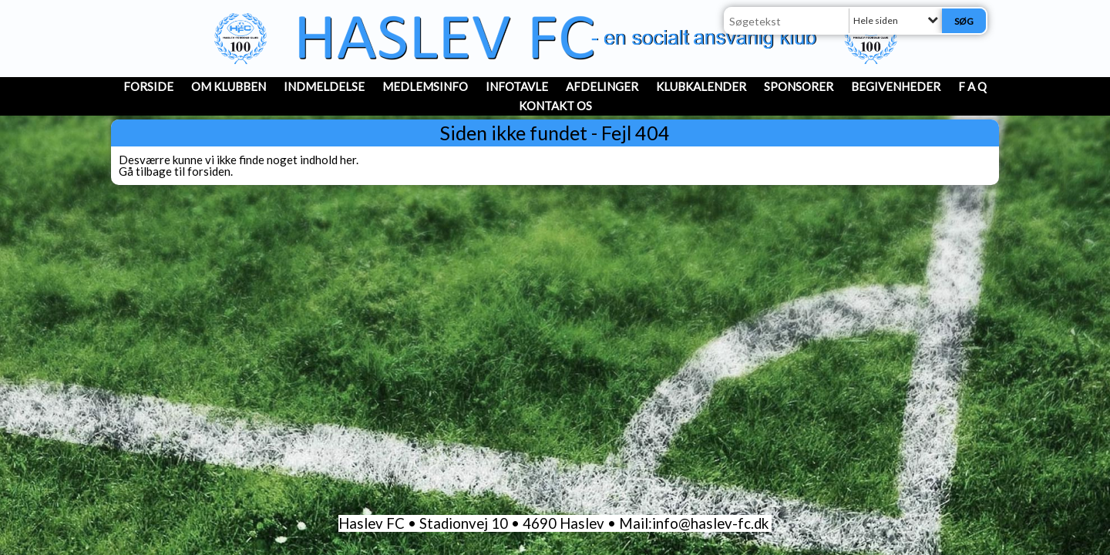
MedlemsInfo (425, 86)
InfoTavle (517, 86)
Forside (148, 86)
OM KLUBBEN (228, 86)
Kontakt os (555, 106)
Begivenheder (895, 86)
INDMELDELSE (324, 86)
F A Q (972, 86)
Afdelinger (602, 86)
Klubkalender (701, 86)
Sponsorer (798, 86)
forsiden (208, 171)
